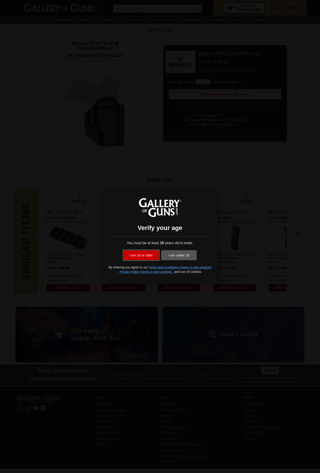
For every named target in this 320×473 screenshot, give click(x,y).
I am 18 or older (141, 255)
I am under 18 (179, 255)
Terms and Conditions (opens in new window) (180, 267)
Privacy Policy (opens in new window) (146, 272)
